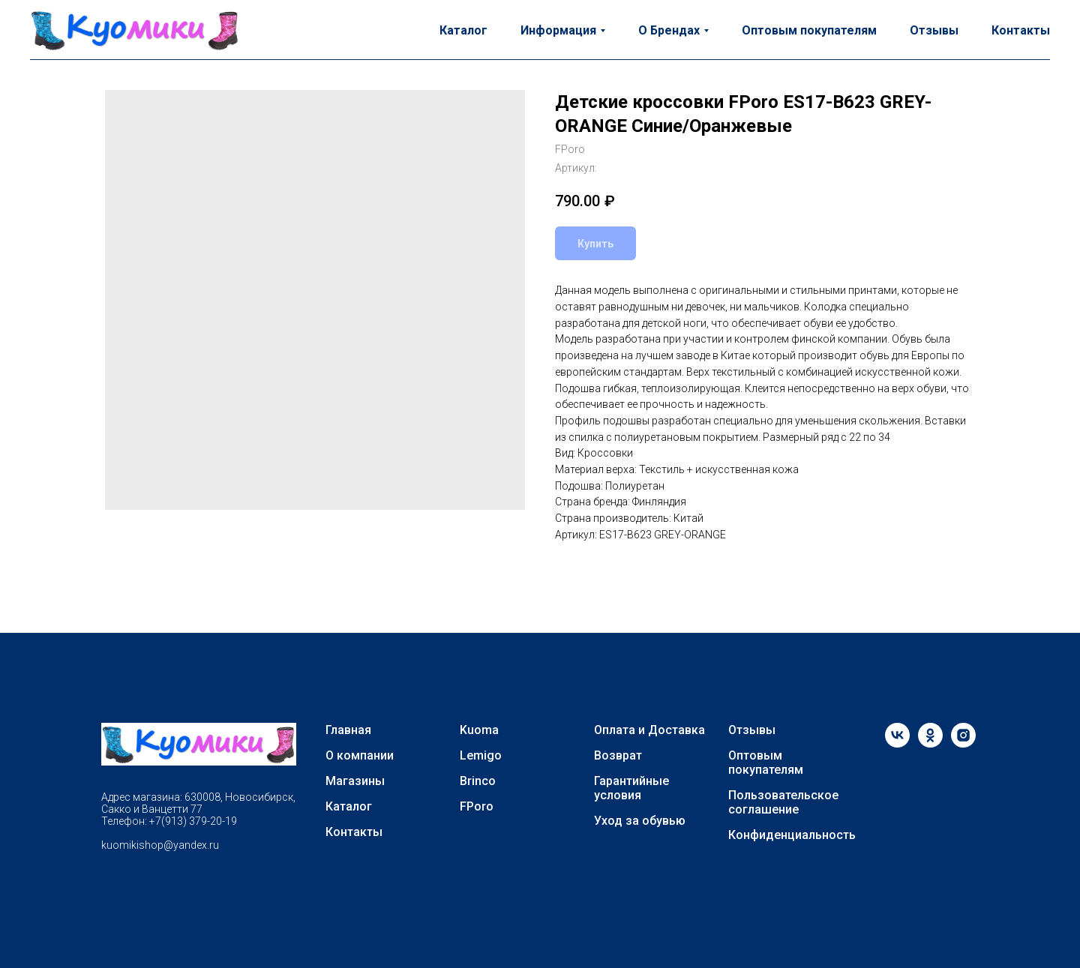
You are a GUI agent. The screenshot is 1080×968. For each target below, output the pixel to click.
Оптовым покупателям (809, 30)
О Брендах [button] (669, 30)
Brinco (478, 781)
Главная (348, 730)
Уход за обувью (640, 821)
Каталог (464, 30)
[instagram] (963, 743)
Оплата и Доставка (649, 730)
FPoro (477, 806)
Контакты (1021, 30)
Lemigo (481, 755)
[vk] (897, 743)
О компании (360, 755)
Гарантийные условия (631, 788)
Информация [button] (558, 30)
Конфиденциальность (792, 835)
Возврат (618, 755)
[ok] (930, 743)
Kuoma (479, 730)
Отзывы (934, 30)
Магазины (355, 781)
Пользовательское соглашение (783, 802)
